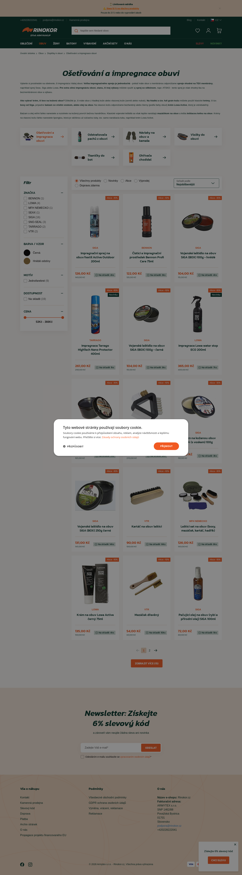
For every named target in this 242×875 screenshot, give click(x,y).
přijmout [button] (166, 446)
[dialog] (121, 437)
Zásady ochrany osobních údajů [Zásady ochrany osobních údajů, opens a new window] (120, 437)
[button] (73, 446)
